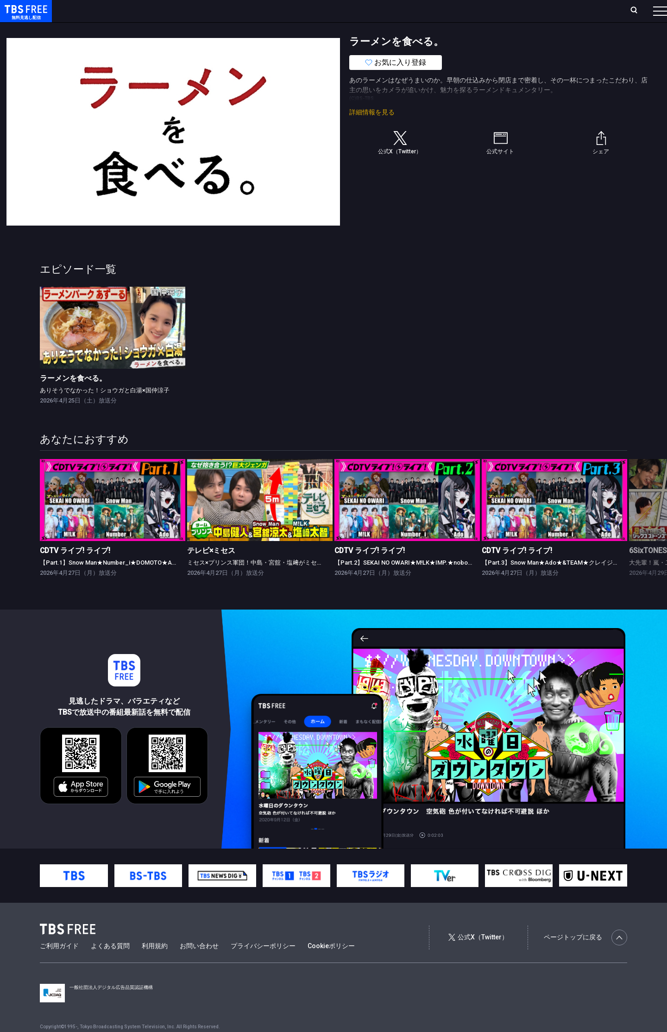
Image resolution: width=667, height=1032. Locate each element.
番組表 (638, 10)
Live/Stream (219, 10)
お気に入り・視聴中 (275, 10)
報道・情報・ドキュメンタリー (306, 29)
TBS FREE (24, 16)
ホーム (104, 10)
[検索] (572, 11)
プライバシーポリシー (263, 964)
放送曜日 (137, 10)
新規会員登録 (532, 10)
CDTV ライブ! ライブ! (75, 569)
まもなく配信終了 (142, 29)
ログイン (486, 10)
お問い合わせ (199, 964)
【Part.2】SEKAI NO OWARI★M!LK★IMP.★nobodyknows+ (415, 581)
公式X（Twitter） (478, 955)
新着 (100, 29)
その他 (367, 29)
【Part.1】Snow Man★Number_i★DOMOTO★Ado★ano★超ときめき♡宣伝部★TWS (157, 581)
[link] (112, 346)
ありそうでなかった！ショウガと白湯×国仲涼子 (105, 408)
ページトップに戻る (585, 956)
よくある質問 (110, 964)
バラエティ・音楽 (231, 29)
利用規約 (155, 964)
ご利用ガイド (59, 964)
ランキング (175, 10)
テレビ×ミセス (211, 569)
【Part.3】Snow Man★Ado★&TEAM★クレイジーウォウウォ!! (567, 581)
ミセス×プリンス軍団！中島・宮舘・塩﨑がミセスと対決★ (267, 581)
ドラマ (186, 29)
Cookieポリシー (331, 964)
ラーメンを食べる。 (73, 396)
